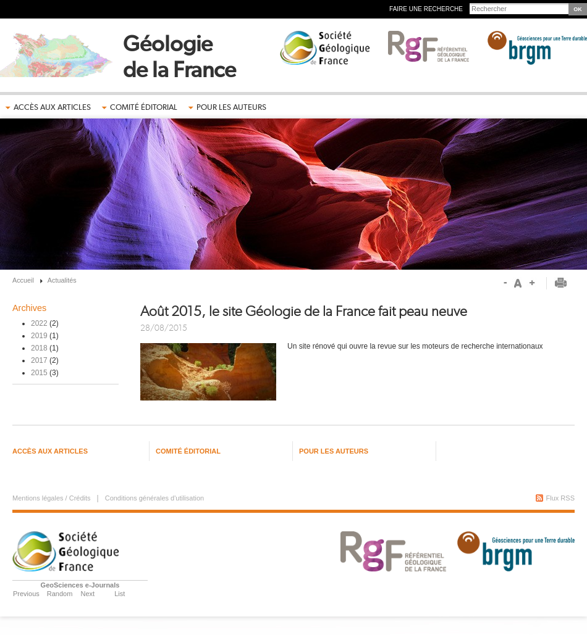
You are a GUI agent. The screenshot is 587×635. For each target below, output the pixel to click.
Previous (26, 593)
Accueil (23, 280)
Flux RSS (560, 498)
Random (60, 593)
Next (88, 593)
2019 (39, 335)
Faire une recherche (426, 9)
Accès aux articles (52, 107)
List (119, 593)
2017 (39, 360)
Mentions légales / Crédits (51, 498)
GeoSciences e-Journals (80, 585)
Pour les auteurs (231, 107)
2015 (39, 372)
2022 (39, 323)
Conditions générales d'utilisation (154, 498)
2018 (39, 348)
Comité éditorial (143, 107)
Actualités (62, 280)
